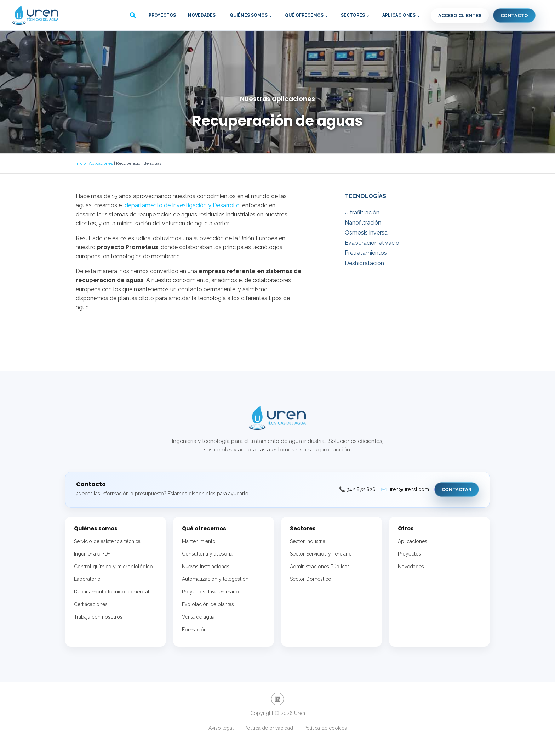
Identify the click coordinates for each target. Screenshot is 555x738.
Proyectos (162, 15)
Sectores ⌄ (355, 15)
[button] (133, 16)
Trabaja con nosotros (98, 617)
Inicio (81, 163)
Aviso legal (221, 728)
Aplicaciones (101, 163)
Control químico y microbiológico (113, 566)
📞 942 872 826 (357, 489)
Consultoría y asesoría (207, 554)
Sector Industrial (308, 541)
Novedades (202, 15)
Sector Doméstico (310, 579)
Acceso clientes (459, 15)
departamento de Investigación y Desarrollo (182, 205)
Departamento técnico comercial (111, 592)
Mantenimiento (199, 541)
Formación (194, 629)
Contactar (456, 489)
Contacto (514, 15)
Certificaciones (91, 604)
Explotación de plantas (208, 604)
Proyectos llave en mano (210, 592)
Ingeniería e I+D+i (92, 554)
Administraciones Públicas (320, 566)
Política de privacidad (268, 728)
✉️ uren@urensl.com (405, 489)
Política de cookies (325, 728)
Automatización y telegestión (215, 579)
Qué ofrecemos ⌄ (306, 15)
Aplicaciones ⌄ (401, 15)
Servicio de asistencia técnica (107, 541)
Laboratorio (87, 579)
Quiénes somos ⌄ (251, 15)
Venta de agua (198, 617)
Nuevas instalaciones (205, 566)
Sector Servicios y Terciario (321, 554)
